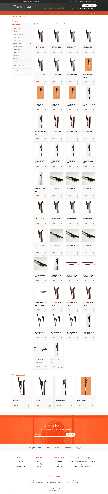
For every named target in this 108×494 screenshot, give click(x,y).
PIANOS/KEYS (50, 13)
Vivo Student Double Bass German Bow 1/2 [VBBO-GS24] (40, 332)
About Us (39, 461)
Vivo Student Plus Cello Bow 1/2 (71, 246)
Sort (77, 24)
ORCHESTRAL (57, 13)
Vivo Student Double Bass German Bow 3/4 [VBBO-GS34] (72, 332)
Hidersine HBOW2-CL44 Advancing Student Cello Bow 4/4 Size (40, 303)
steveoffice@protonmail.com (82, 466)
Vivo (17, 55)
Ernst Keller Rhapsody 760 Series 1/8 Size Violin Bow (41, 132)
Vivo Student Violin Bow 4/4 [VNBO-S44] (72, 75)
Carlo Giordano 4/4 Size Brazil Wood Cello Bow (73, 161)
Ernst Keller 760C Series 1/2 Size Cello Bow (88, 161)
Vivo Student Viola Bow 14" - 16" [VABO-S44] (88, 132)
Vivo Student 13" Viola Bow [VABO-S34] (72, 132)
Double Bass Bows (19, 34)
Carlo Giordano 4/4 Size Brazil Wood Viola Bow (40, 189)
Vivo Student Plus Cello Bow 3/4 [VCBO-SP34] (88, 246)
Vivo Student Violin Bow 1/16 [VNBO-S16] (56, 47)
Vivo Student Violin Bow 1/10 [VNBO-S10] (40, 47)
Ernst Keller (18, 49)
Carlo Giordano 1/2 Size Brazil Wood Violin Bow (88, 75)
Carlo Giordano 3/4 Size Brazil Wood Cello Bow (56, 161)
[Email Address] (49, 435)
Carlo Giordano (19, 46)
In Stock (17, 61)
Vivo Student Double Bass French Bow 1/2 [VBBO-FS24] (56, 303)
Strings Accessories (28, 16)
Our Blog (39, 464)
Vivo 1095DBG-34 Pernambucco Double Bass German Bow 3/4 (40, 360)
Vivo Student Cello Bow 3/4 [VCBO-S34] (88, 217)
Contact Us (76, 1)
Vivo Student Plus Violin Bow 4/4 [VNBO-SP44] (72, 189)
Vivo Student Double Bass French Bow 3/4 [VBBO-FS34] (88, 303)
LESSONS (76, 13)
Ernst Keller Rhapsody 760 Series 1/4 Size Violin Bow (89, 104)
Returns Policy (59, 466)
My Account (20, 461)
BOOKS (63, 13)
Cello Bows (17, 31)
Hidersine (18, 52)
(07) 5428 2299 (80, 8)
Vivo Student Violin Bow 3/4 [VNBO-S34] (56, 75)
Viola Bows (17, 37)
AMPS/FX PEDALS (21, 13)
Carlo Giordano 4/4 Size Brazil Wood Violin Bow (72, 104)
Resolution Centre (20, 466)
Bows (36, 16)
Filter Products (16, 24)
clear (25, 73)
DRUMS (36, 13)
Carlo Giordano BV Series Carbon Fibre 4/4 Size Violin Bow (88, 332)
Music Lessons (83, 1)
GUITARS (14, 13)
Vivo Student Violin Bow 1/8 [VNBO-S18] (40, 75)
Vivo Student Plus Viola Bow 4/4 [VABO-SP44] (56, 246)
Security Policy (59, 469)
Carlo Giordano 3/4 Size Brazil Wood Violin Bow (56, 104)
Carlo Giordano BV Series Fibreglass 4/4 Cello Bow (56, 275)
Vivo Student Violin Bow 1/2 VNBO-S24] (72, 47)
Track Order (20, 464)
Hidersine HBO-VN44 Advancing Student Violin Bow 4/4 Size (88, 275)
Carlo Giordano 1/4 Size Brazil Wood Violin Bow (40, 104)
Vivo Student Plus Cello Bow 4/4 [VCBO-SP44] (40, 275)
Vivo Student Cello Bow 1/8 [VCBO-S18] (72, 217)
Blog (71, 1)
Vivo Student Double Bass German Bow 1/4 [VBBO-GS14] (56, 332)
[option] (22, 393)
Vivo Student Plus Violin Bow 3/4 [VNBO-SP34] (56, 189)
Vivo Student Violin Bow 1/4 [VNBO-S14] (88, 47)
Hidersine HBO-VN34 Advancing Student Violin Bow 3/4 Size (72, 275)
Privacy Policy (58, 464)
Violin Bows (17, 40)
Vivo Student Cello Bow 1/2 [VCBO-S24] (40, 217)
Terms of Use (58, 461)
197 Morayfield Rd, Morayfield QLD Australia (82, 461)
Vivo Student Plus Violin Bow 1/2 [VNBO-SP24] (88, 189)
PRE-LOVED (69, 13)
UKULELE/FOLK (30, 13)
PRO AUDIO (42, 13)
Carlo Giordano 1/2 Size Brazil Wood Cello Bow (40, 161)
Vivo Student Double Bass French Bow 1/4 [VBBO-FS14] (72, 303)
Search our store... (89, 5)
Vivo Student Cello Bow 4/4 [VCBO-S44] (40, 246)
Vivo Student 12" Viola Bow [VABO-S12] (56, 132)
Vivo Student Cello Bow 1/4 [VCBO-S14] (56, 217)
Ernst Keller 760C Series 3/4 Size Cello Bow (56, 360)
